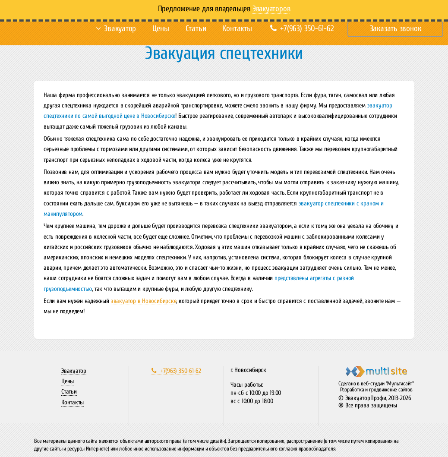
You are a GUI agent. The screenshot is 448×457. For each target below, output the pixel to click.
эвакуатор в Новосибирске (144, 301)
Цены (160, 28)
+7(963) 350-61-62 (302, 28)
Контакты (237, 28)
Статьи (196, 28)
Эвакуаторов (271, 8)
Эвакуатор (120, 28)
